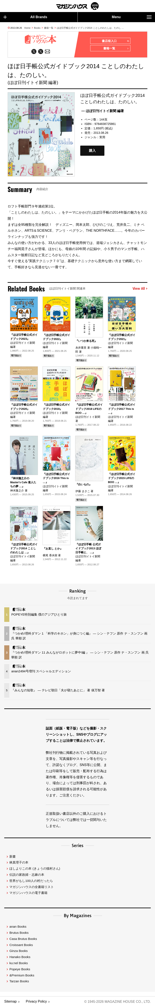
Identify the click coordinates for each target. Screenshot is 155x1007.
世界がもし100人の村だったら (31, 881)
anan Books (17, 926)
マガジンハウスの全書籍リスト (31, 887)
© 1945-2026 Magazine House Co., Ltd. (117, 1002)
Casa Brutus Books (23, 939)
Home (27, 28)
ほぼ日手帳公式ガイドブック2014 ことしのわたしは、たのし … (90, 28)
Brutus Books (18, 933)
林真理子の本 (18, 863)
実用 (102, 137)
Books (37, 28)
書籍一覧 (48, 28)
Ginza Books (18, 951)
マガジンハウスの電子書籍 (28, 893)
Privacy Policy (36, 1002)
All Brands (25, 17)
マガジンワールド (77, 6)
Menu (132, 17)
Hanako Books (19, 957)
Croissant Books (21, 945)
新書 (12, 856)
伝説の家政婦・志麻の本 (26, 875)
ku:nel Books (18, 963)
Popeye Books (19, 969)
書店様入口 (115, 41)
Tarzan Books (19, 981)
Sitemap (10, 1002)
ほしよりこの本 (34, 868)
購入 (92, 151)
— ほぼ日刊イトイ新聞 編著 (102, 111)
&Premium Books (21, 975)
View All (140, 289)
